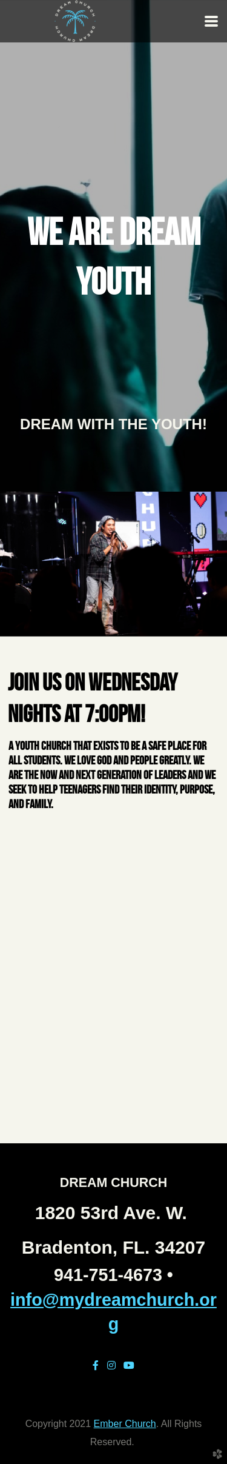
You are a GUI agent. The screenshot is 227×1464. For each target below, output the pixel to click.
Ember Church (125, 1424)
